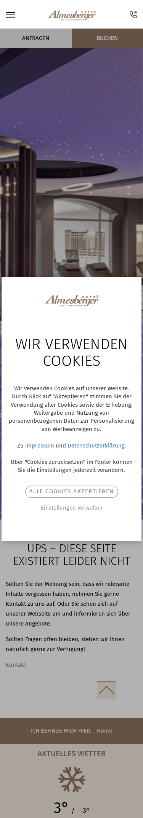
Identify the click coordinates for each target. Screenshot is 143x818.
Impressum (39, 445)
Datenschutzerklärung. (96, 445)
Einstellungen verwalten (72, 507)
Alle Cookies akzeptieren (71, 491)
